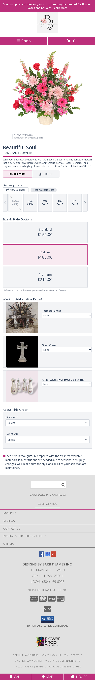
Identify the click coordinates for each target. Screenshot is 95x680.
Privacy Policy (23, 666)
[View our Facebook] (41, 556)
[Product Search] (48, 484)
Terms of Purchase (48, 666)
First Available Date (43, 189)
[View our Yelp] (53, 556)
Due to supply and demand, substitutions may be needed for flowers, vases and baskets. (47, 6)
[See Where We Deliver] (47, 503)
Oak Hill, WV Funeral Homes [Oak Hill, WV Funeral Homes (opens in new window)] (31, 655)
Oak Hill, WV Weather (29, 660)
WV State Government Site (62, 660)
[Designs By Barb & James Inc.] (47, 32)
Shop (24, 40)
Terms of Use (72, 666)
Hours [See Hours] (79, 677)
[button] (47, 619)
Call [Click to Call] (15, 677)
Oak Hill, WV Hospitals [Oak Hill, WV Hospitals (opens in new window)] (67, 655)
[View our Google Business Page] (47, 556)
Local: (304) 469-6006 (47, 581)
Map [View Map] (47, 677)
